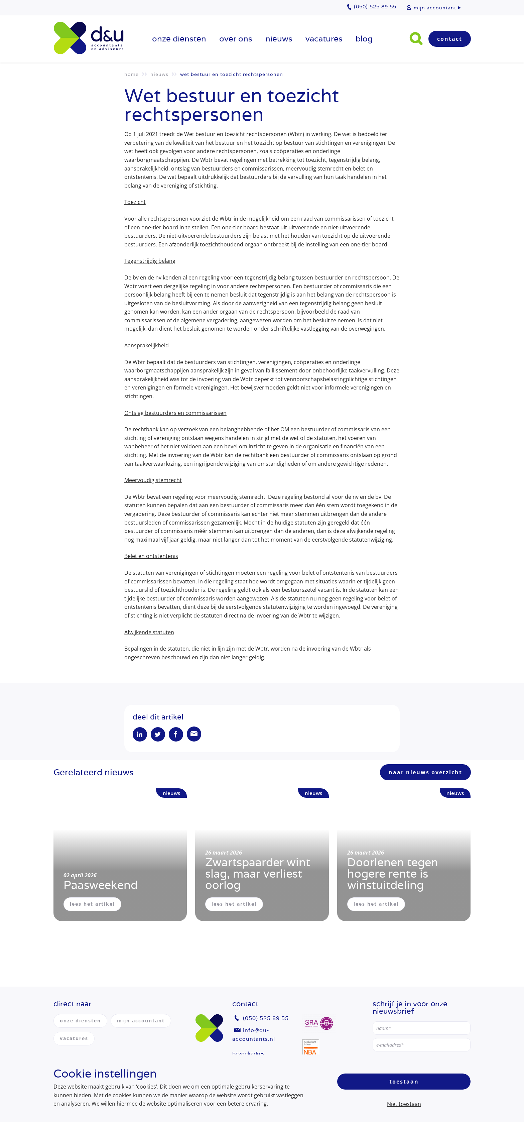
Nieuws (278, 38)
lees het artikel (92, 904)
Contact (449, 38)
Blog (364, 38)
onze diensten (179, 38)
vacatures (324, 38)
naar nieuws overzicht (425, 773)
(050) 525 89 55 (266, 1018)
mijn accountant (435, 8)
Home (131, 74)
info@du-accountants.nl (253, 1034)
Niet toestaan (404, 1104)
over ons (235, 38)
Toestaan (404, 1081)
